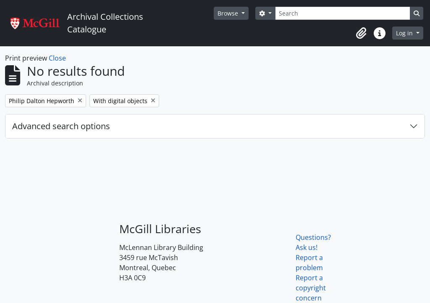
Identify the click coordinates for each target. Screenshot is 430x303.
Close (57, 58)
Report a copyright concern (311, 288)
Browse (229, 13)
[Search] (342, 13)
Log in (405, 33)
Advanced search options (61, 126)
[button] (361, 33)
